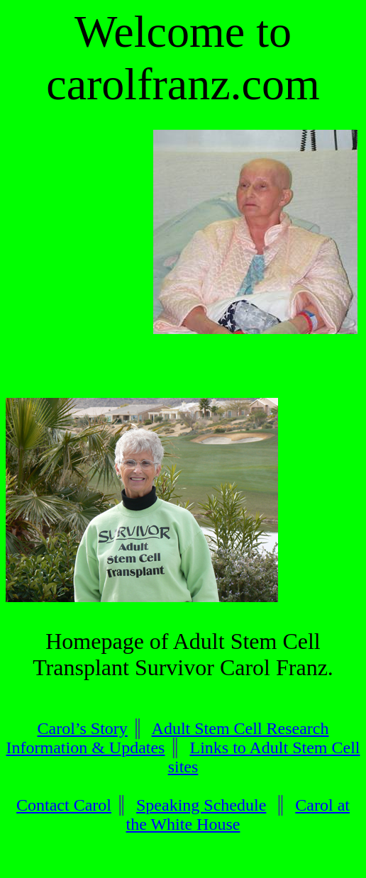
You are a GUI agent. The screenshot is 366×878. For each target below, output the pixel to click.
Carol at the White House (238, 814)
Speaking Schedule (201, 805)
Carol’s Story (83, 728)
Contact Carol (63, 805)
